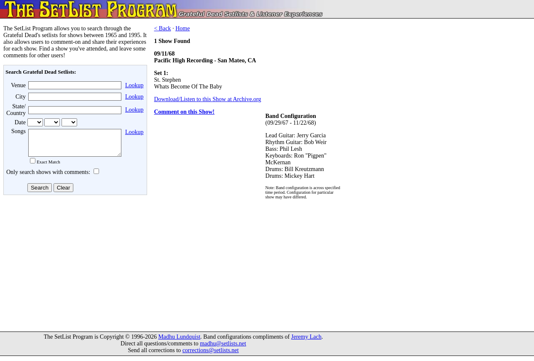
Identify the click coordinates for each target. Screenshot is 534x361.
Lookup (134, 85)
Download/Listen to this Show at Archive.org (207, 99)
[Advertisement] (74, 265)
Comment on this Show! (184, 112)
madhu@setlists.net (223, 348)
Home (182, 28)
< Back (162, 28)
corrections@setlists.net (210, 355)
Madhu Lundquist (179, 342)
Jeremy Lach (306, 342)
